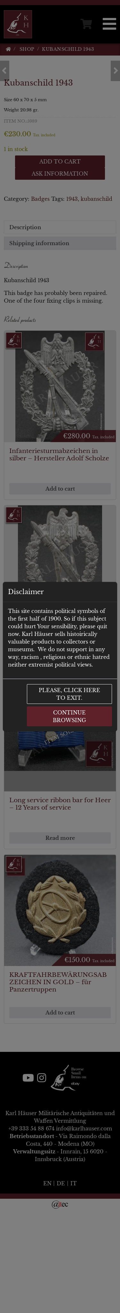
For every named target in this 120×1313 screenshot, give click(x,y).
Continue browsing (69, 716)
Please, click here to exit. (69, 694)
